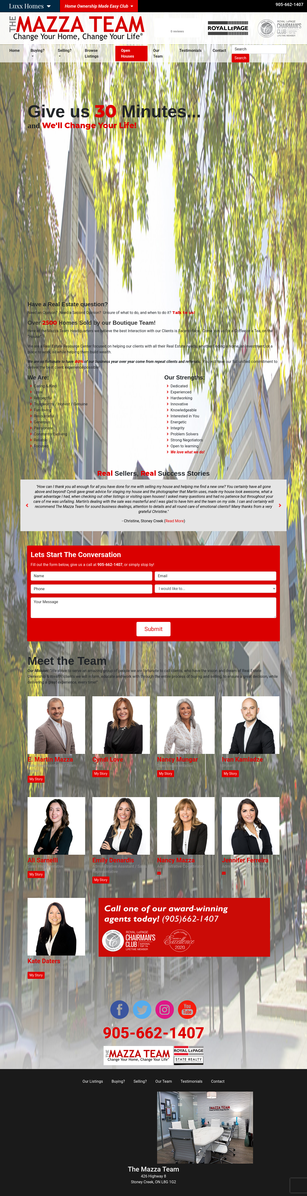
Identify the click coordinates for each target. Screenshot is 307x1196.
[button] (27, 505)
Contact (219, 50)
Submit (153, 629)
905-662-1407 (289, 4)
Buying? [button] (38, 50)
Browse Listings (92, 53)
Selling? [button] (64, 50)
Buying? (118, 1081)
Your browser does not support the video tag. (153, 214)
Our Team (158, 53)
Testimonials (190, 50)
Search (240, 58)
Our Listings (93, 1081)
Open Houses (127, 53)
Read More (174, 521)
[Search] (259, 49)
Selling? (140, 1081)
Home (15, 50)
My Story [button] (36, 779)
